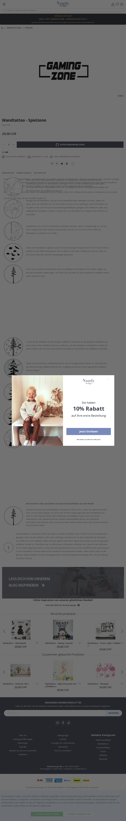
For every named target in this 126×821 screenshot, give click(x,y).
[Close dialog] (107, 379)
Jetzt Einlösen (88, 431)
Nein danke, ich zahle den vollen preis (88, 439)
